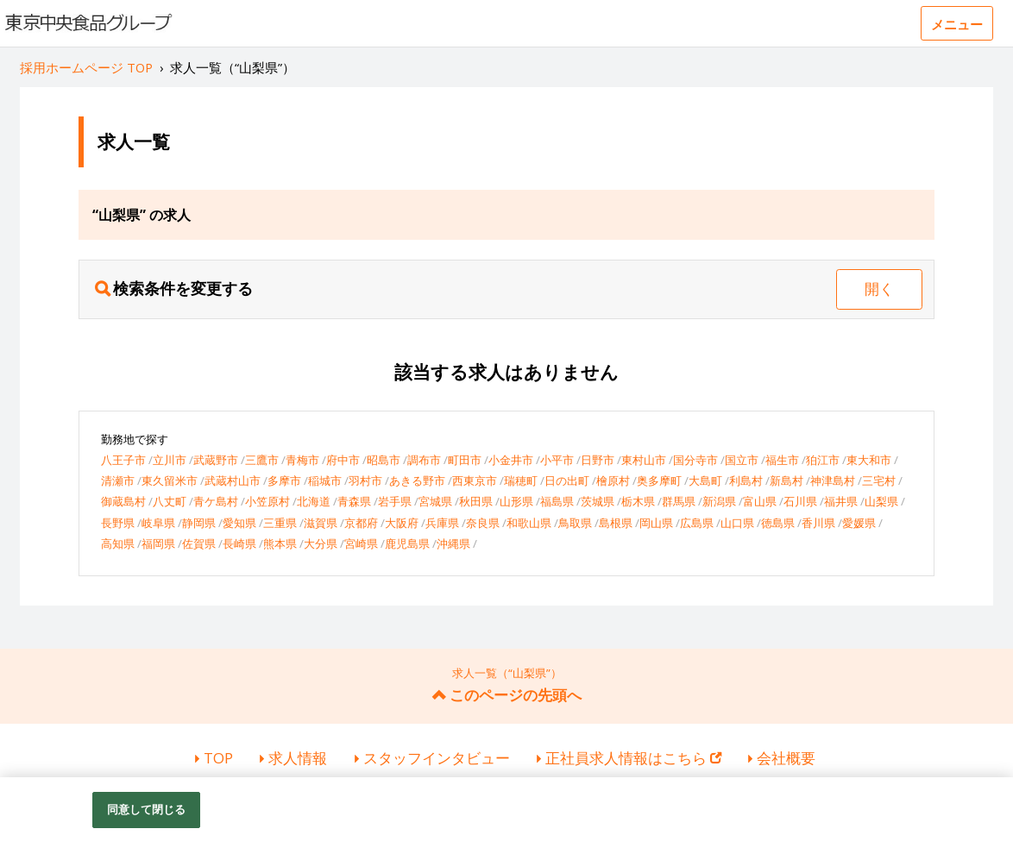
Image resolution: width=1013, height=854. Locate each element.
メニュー (957, 24)
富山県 (760, 501)
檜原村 (613, 480)
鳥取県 (575, 523)
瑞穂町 (521, 480)
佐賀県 (199, 543)
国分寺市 (695, 460)
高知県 (118, 543)
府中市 (343, 460)
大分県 (320, 543)
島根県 (615, 523)
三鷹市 (262, 460)
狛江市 (823, 460)
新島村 (786, 480)
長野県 (118, 523)
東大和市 (868, 460)
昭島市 (383, 460)
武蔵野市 (215, 460)
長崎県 (239, 543)
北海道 (313, 501)
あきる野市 (417, 480)
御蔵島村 (123, 501)
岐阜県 (158, 523)
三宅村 (879, 480)
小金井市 (510, 460)
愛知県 (239, 523)
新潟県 (719, 501)
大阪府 (401, 523)
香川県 (818, 523)
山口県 (737, 523)
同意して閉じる (146, 816)
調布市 (424, 460)
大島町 (705, 480)
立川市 (169, 460)
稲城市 (325, 480)
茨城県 (597, 501)
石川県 (800, 501)
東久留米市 (170, 480)
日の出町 (566, 480)
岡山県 (656, 523)
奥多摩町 (659, 480)
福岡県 (158, 543)
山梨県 (881, 501)
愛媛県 (859, 523)
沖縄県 (453, 543)
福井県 (841, 501)
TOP (218, 758)
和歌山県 (528, 523)
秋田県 (476, 501)
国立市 (741, 460)
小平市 (557, 460)
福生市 (782, 460)
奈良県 (483, 523)
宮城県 (435, 501)
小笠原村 (267, 501)
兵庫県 (442, 523)
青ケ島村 (215, 501)
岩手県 (395, 501)
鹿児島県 (407, 543)
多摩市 (284, 480)
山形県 (516, 501)
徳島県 (778, 523)
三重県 (280, 523)
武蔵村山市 (232, 480)
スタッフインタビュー (436, 758)
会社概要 (786, 758)
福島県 (557, 501)
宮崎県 (361, 543)
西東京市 (474, 480)
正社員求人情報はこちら (633, 758)
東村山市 (643, 460)
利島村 (746, 480)
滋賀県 (320, 523)
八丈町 (169, 501)
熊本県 (280, 543)
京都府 (361, 523)
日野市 (597, 460)
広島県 (697, 523)
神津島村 (832, 480)
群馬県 (678, 501)
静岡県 (199, 523)
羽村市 (365, 480)
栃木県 (638, 501)
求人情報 (297, 758)
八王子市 (123, 460)
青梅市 (302, 460)
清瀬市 (118, 480)
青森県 (354, 501)
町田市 (464, 460)
